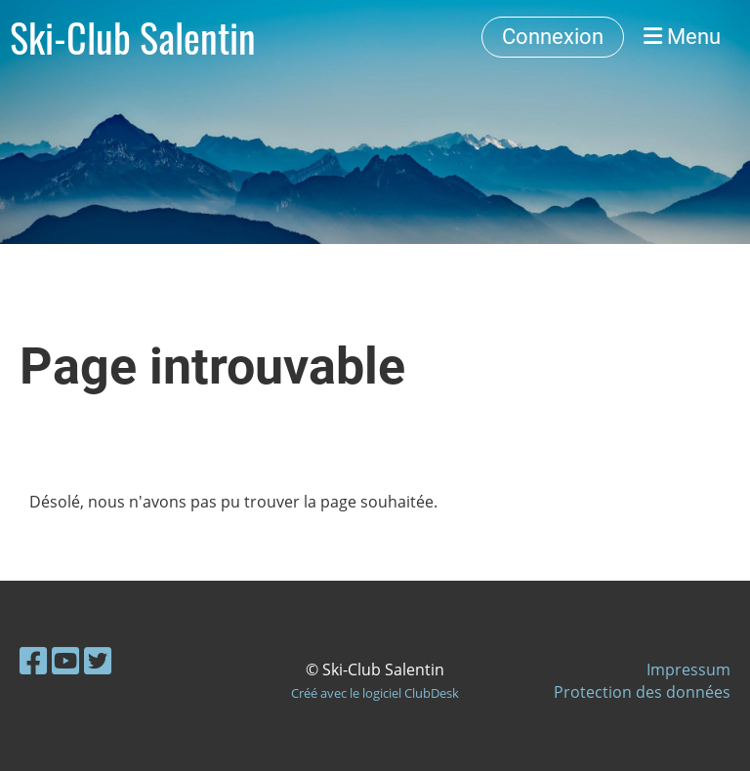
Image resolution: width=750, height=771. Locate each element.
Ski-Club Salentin (133, 37)
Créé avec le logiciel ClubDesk (375, 693)
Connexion (553, 36)
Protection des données (642, 692)
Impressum (688, 669)
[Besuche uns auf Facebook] (33, 660)
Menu (682, 36)
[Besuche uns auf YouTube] (65, 660)
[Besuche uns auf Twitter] (97, 660)
